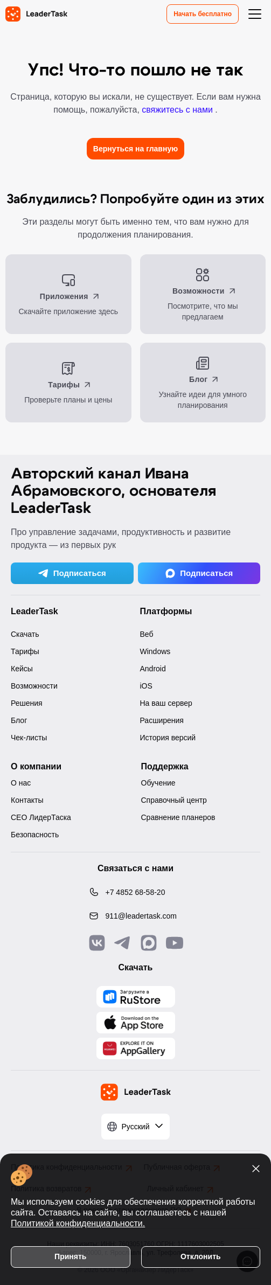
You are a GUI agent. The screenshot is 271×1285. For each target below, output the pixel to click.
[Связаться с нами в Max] (148, 942)
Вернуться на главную (135, 148)
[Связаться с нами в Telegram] (122, 942)
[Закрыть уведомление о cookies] (256, 1168)
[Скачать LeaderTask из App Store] (135, 1022)
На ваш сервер (166, 703)
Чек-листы (29, 737)
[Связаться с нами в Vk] (97, 942)
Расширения (162, 720)
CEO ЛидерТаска (41, 817)
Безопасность (35, 834)
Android (153, 668)
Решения (27, 703)
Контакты (27, 800)
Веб (147, 634)
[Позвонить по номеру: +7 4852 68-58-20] (135, 892)
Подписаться (72, 573)
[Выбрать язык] (135, 1127)
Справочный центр (174, 800)
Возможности (34, 686)
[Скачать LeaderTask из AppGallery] (135, 997)
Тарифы (25, 651)
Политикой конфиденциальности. (78, 1223)
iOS (146, 686)
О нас (21, 783)
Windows (155, 651)
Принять (70, 1256)
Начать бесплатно (202, 14)
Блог (19, 720)
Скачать (25, 634)
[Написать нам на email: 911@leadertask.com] (135, 916)
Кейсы (22, 668)
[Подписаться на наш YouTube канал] (174, 942)
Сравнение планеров (178, 817)
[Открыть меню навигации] (255, 14)
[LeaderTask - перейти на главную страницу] (36, 14)
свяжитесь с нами (178, 109)
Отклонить (200, 1256)
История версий (168, 737)
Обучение (158, 783)
